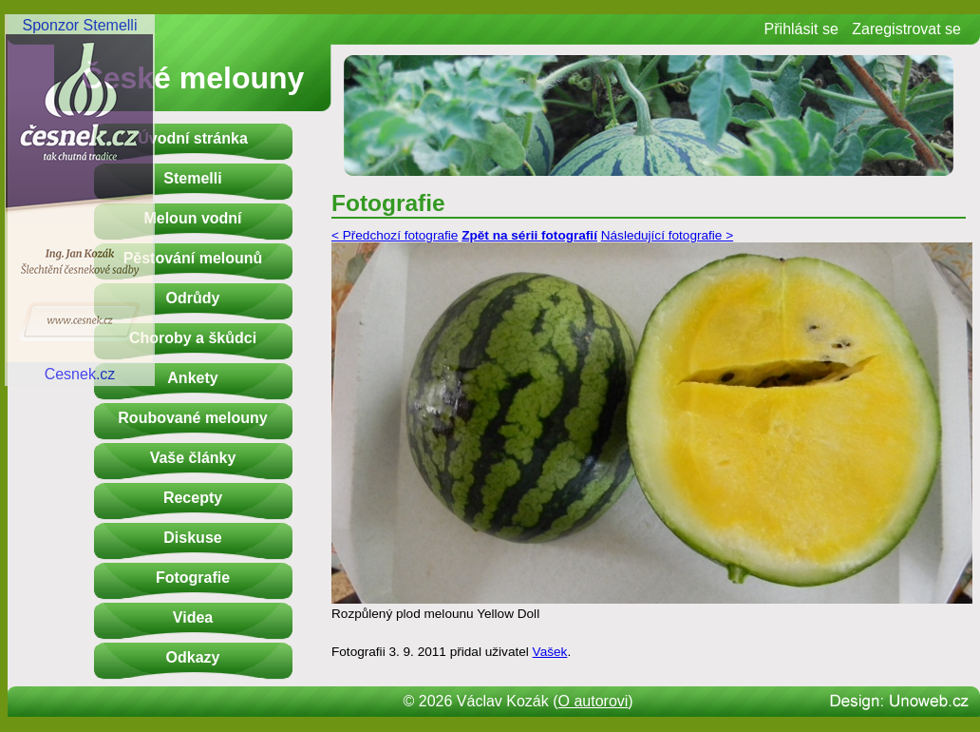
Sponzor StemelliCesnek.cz (80, 199)
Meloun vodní (192, 218)
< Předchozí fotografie (394, 235)
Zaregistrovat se (906, 29)
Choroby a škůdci (192, 338)
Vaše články (193, 458)
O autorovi (593, 701)
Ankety (192, 378)
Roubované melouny (192, 418)
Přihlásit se (801, 29)
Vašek (550, 652)
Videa (193, 617)
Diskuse (192, 538)
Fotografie (193, 577)
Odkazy (193, 657)
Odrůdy (193, 298)
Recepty (192, 498)
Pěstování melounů (193, 258)
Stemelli (192, 178)
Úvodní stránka (193, 138)
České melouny (193, 78)
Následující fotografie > (667, 235)
